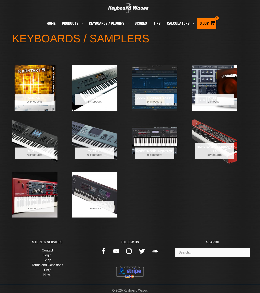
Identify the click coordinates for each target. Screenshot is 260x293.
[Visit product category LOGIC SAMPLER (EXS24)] (154, 88)
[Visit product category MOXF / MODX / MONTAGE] (154, 141)
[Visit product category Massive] (214, 88)
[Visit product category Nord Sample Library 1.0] (214, 141)
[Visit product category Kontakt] (34, 88)
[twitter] (145, 251)
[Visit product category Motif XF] (34, 141)
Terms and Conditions (47, 265)
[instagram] (132, 251)
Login (47, 255)
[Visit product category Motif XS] (94, 141)
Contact (47, 250)
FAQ (47, 270)
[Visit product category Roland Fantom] (94, 195)
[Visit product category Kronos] (94, 88)
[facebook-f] (106, 251)
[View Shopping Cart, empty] (206, 23)
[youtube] (119, 251)
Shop (47, 260)
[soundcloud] (156, 251)
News (47, 275)
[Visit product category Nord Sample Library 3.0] (34, 195)
